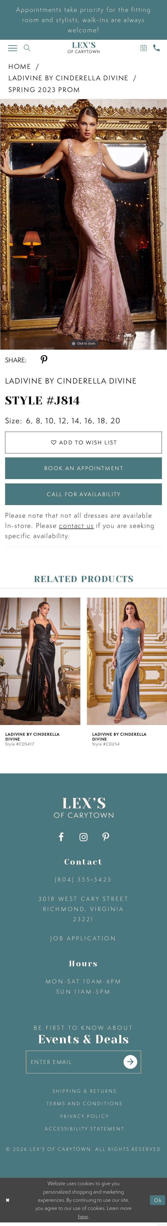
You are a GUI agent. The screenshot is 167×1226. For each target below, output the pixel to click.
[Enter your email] (83, 1065)
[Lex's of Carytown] (83, 47)
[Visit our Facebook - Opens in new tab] (61, 840)
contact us (76, 528)
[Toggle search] (27, 48)
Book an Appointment (84, 470)
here (83, 1220)
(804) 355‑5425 (83, 882)
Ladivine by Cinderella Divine (68, 77)
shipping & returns (85, 1095)
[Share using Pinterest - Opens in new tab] (44, 360)
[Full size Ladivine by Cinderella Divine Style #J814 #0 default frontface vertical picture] (83, 224)
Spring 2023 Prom (44, 89)
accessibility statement (85, 1132)
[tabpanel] (83, 224)
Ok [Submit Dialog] (158, 1203)
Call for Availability (84, 497)
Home (19, 66)
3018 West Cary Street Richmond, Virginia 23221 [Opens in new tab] (83, 912)
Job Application (83, 941)
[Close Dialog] (8, 1203)
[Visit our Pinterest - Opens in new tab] (106, 840)
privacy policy (84, 1120)
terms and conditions (85, 1107)
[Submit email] (132, 1065)
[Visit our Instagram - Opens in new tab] (83, 840)
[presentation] (40, 664)
